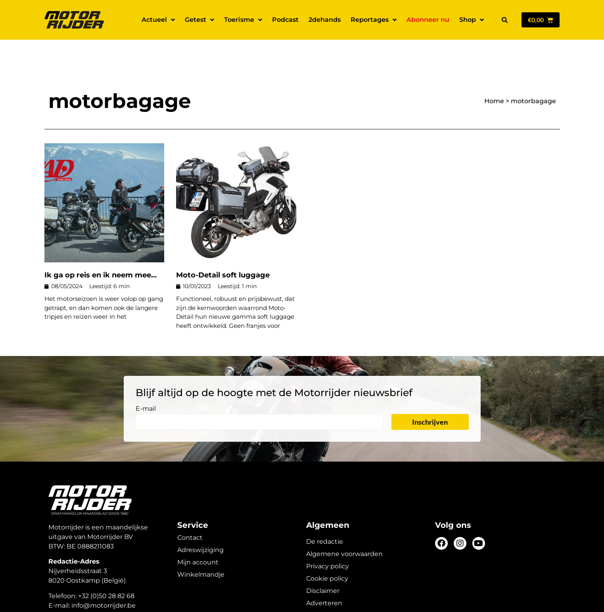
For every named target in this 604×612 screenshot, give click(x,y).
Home (494, 73)
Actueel (158, 20)
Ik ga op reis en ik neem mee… (100, 247)
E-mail (146, 381)
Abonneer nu (428, 19)
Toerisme (243, 20)
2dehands (325, 19)
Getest (199, 20)
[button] (505, 20)
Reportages (374, 20)
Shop (471, 20)
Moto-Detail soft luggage (223, 247)
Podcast (285, 19)
